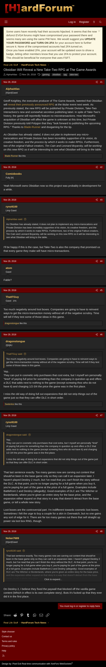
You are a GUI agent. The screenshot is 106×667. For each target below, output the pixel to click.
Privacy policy (8, 646)
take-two (74, 74)
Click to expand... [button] (53, 579)
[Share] (96, 82)
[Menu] (5, 22)
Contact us (7, 636)
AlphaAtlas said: (14, 219)
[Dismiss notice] (98, 31)
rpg (65, 74)
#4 (101, 261)
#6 (101, 334)
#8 (101, 531)
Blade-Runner (32, 126)
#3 (101, 200)
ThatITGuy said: (14, 354)
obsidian (57, 74)
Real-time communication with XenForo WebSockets (47, 664)
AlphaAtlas (11, 74)
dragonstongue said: (16, 434)
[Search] (100, 22)
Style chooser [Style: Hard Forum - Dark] (8, 631)
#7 (101, 415)
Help (4, 651)
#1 (101, 82)
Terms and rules (9, 641)
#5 (101, 290)
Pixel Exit (16, 664)
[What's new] (94, 22)
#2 (101, 167)
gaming (45, 74)
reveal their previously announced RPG (31, 104)
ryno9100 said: (13, 550)
